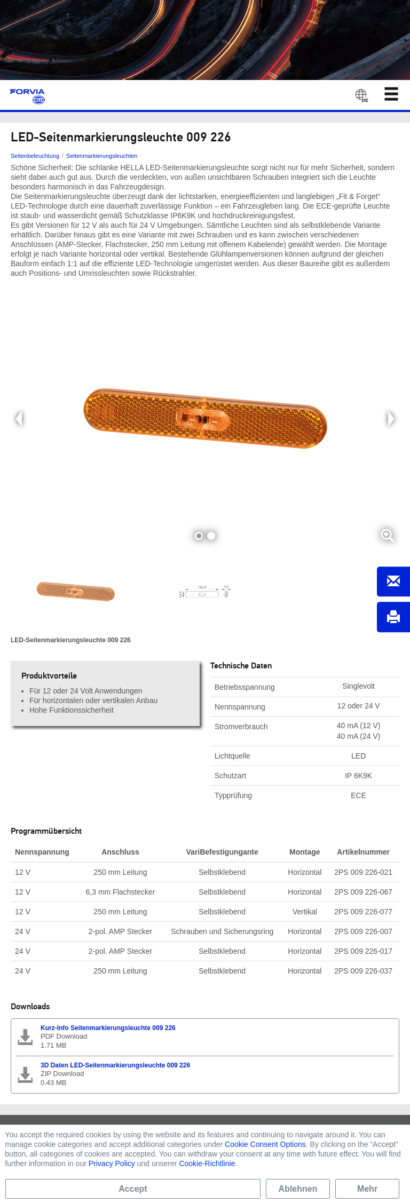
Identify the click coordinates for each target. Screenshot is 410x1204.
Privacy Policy (112, 1163)
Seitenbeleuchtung (35, 156)
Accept (133, 1188)
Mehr (367, 1188)
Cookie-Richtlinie (207, 1163)
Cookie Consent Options (265, 1144)
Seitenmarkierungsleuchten (101, 156)
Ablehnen (298, 1188)
